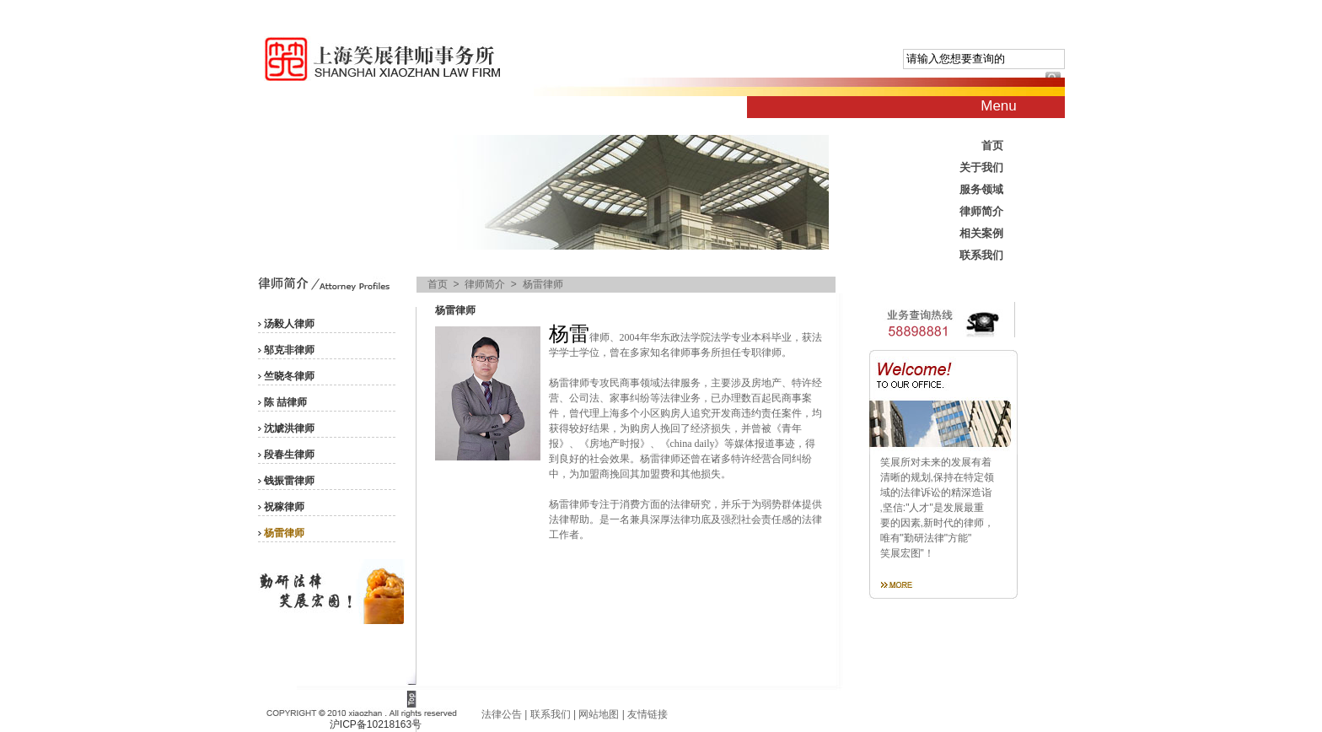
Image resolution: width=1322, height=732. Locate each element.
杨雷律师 (284, 533)
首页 (992, 145)
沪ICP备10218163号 (376, 724)
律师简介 (981, 211)
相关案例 (981, 233)
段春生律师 (289, 454)
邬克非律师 (289, 350)
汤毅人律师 (289, 324)
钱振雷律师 (289, 481)
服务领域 (981, 189)
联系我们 (981, 255)
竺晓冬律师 (289, 376)
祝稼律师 (284, 507)
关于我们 (981, 167)
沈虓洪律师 (289, 428)
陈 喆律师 (285, 402)
